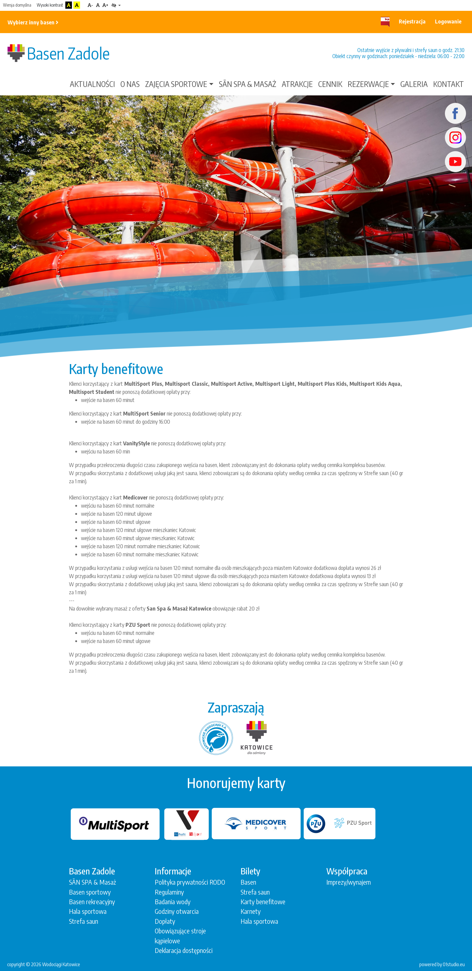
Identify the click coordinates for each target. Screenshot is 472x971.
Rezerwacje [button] (368, 84)
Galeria (414, 84)
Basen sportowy (90, 892)
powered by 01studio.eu (442, 964)
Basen (248, 882)
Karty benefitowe (263, 902)
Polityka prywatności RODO (190, 882)
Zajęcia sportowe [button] (176, 84)
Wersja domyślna (17, 5)
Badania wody (173, 902)
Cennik (330, 84)
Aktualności (92, 84)
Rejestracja (412, 21)
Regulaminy (169, 892)
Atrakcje (297, 84)
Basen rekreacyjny (92, 902)
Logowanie (448, 21)
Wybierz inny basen (33, 22)
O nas (130, 84)
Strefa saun (83, 921)
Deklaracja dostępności (184, 950)
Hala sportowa (88, 911)
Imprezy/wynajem (348, 882)
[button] (35, 215)
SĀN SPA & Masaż (247, 84)
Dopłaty (165, 921)
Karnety (251, 911)
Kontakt (448, 84)
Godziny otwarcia (177, 911)
